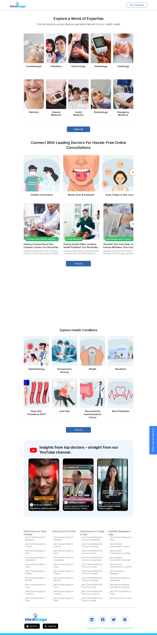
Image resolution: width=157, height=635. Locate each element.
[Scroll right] (133, 172)
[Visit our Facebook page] (102, 619)
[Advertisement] (79, 293)
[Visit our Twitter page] (113, 619)
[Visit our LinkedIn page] (91, 619)
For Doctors (137, 5)
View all (78, 129)
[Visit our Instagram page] (125, 619)
